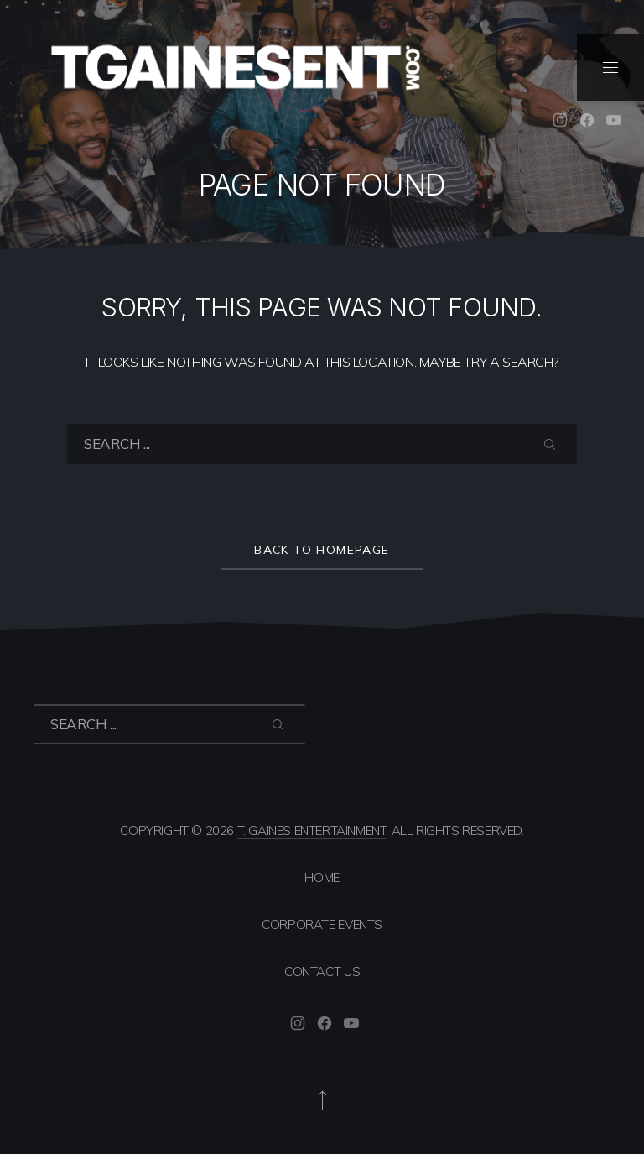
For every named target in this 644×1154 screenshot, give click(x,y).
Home (322, 877)
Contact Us (322, 971)
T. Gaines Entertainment (312, 830)
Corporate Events (322, 924)
